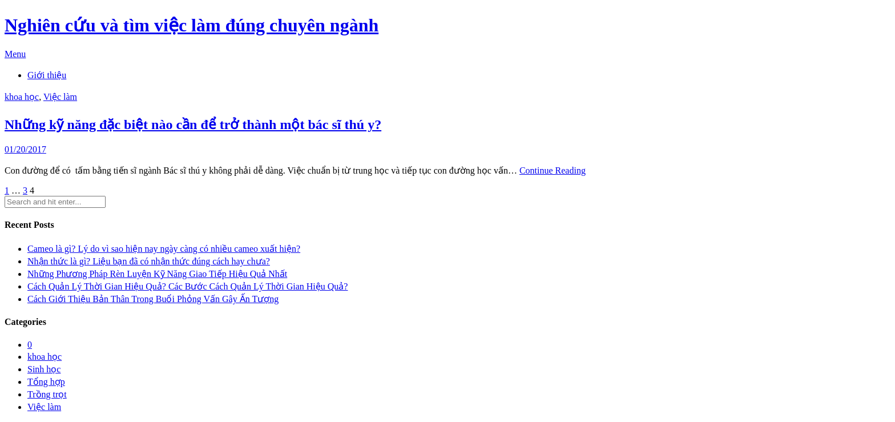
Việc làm (60, 97)
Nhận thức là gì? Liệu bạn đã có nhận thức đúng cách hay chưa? (148, 261)
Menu (15, 54)
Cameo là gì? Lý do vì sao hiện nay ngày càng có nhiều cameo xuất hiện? (163, 249)
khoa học (22, 97)
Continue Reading (552, 170)
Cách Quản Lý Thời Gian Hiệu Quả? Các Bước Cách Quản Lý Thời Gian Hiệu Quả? (187, 286)
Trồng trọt (47, 394)
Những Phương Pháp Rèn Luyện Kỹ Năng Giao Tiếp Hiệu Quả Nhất (157, 274)
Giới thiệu (46, 75)
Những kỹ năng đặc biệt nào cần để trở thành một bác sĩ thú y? (193, 124)
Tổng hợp (46, 382)
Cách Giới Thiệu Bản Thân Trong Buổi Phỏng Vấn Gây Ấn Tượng (153, 299)
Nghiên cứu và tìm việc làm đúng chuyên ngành (191, 25)
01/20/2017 (25, 149)
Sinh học (44, 369)
